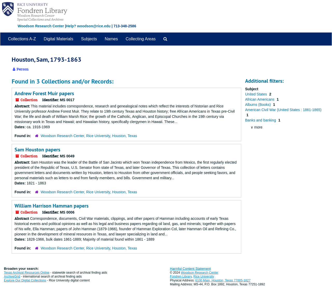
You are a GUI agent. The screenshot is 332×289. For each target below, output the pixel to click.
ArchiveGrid (12, 276)
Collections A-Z (22, 39)
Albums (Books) (258, 104)
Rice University (203, 276)
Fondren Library (181, 276)
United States (256, 94)
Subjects (89, 39)
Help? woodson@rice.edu (88, 26)
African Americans (260, 99)
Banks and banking (261, 120)
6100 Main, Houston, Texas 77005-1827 (223, 280)
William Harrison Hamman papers (51, 205)
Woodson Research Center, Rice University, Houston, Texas (89, 136)
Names (111, 39)
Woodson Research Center (41, 26)
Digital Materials (58, 39)
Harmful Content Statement (190, 269)
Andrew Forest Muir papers (44, 93)
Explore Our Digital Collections (25, 280)
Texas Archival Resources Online (26, 272)
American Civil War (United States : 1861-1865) (283, 110)
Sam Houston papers (37, 149)
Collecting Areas (141, 39)
